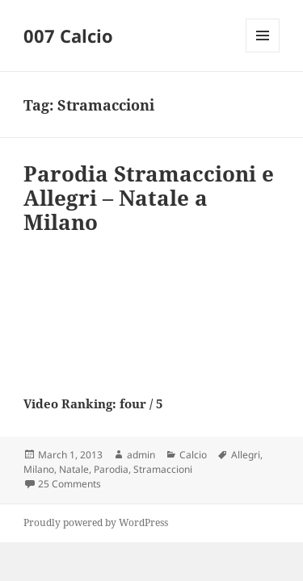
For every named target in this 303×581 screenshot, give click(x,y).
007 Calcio (68, 35)
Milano (38, 469)
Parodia (111, 469)
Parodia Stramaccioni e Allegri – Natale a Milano (148, 197)
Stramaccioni (162, 469)
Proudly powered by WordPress (95, 522)
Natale (74, 469)
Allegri (245, 455)
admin (141, 455)
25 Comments (69, 484)
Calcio (193, 455)
